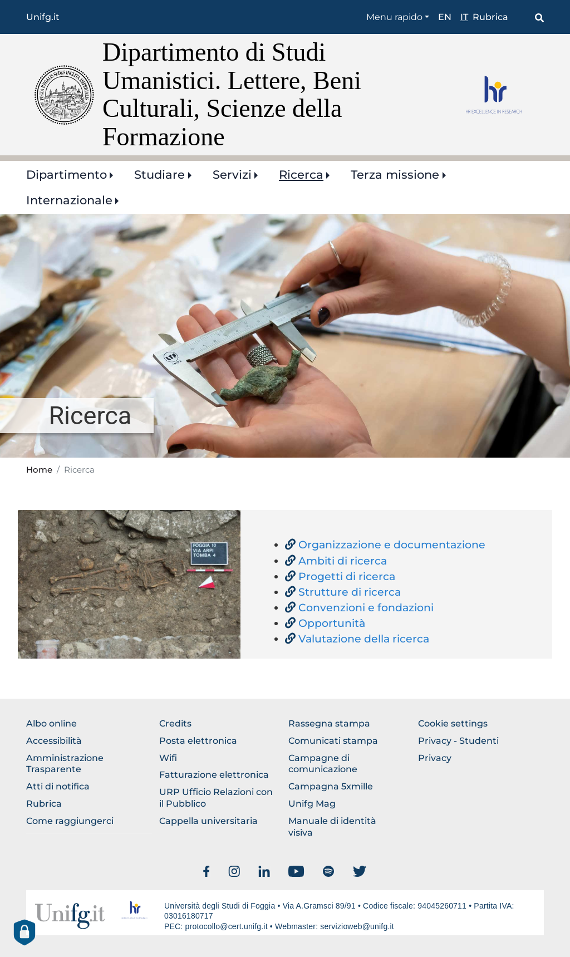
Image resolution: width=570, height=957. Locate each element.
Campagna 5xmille (330, 786)
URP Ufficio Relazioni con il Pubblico (216, 798)
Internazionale (69, 200)
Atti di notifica (58, 786)
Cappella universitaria (208, 821)
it (464, 17)
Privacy (434, 758)
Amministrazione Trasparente (65, 764)
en (444, 17)
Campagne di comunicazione (322, 764)
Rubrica (490, 17)
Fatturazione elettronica (214, 774)
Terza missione (395, 174)
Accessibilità (54, 740)
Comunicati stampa (333, 740)
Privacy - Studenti (458, 740)
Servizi (232, 174)
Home (39, 470)
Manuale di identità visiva (332, 827)
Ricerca (301, 174)
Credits (175, 723)
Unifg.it (43, 17)
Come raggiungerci (70, 821)
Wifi (168, 758)
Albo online (51, 723)
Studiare (159, 174)
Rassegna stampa (329, 723)
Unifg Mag (312, 803)
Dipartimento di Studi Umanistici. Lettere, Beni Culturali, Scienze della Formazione (231, 94)
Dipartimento (66, 174)
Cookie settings (453, 723)
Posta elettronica (198, 740)
